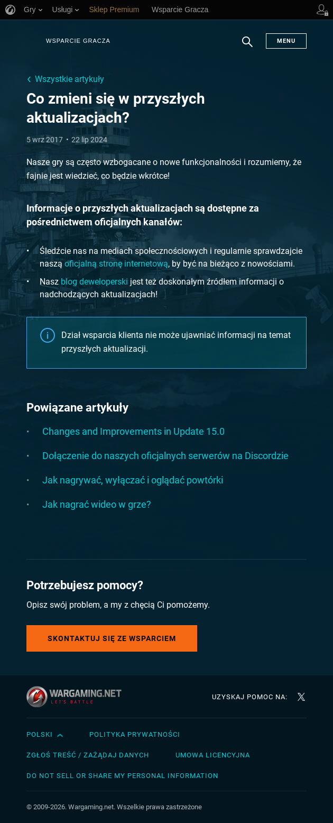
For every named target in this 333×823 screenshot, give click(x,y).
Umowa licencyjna (212, 755)
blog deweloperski (94, 282)
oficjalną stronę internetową (116, 264)
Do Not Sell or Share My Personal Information (122, 776)
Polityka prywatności (134, 734)
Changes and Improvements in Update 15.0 (133, 431)
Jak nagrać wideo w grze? (96, 504)
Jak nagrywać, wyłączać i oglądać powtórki (132, 480)
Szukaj (247, 47)
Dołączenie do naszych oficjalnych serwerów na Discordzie (165, 455)
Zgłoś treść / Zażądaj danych (87, 755)
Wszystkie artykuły (69, 79)
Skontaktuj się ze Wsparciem (112, 638)
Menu (286, 41)
